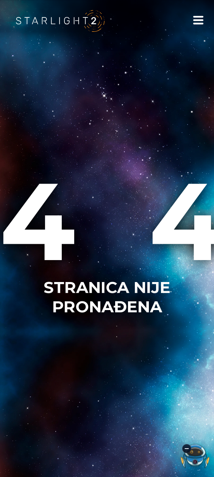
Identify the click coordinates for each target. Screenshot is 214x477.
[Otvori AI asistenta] (195, 456)
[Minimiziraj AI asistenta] (186, 448)
